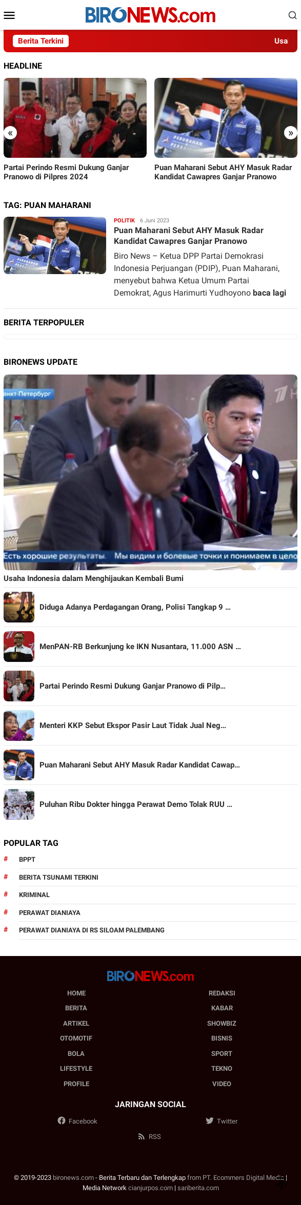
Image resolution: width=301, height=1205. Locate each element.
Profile (76, 1084)
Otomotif (76, 1038)
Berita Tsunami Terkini (58, 877)
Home (76, 993)
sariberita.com (198, 1188)
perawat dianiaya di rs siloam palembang (92, 930)
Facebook (77, 1121)
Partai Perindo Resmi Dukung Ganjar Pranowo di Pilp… (132, 686)
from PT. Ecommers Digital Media (235, 1177)
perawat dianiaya (50, 913)
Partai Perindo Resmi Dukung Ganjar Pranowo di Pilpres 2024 (66, 172)
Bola (76, 1053)
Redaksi (222, 993)
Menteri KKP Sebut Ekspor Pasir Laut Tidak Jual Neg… (132, 725)
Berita (76, 1008)
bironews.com (73, 1177)
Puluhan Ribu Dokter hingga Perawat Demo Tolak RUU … (135, 804)
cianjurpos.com (150, 1188)
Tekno (221, 1068)
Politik (124, 220)
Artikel (76, 1023)
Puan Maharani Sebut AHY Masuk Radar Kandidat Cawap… (139, 765)
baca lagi (269, 293)
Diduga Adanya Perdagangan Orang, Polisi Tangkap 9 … (135, 607)
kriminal (34, 895)
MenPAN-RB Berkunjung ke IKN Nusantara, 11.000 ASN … (140, 646)
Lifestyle (76, 1068)
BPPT (27, 859)
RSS (149, 1136)
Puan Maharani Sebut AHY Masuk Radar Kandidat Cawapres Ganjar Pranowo (223, 172)
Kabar (222, 1008)
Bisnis (221, 1038)
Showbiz (221, 1023)
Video (221, 1084)
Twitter (221, 1121)
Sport (221, 1053)
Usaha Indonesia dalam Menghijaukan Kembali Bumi (94, 578)
